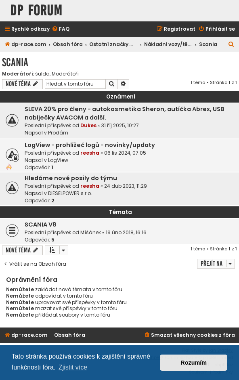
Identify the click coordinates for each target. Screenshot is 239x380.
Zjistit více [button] (73, 367)
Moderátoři (65, 74)
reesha (89, 152)
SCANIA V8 (41, 224)
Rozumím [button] (193, 362)
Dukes (88, 125)
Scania (15, 62)
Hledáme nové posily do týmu (71, 178)
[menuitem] (60, 29)
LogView (58, 160)
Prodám (58, 132)
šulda (42, 74)
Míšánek (90, 232)
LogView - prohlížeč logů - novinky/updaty (90, 145)
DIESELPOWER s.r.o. (70, 193)
